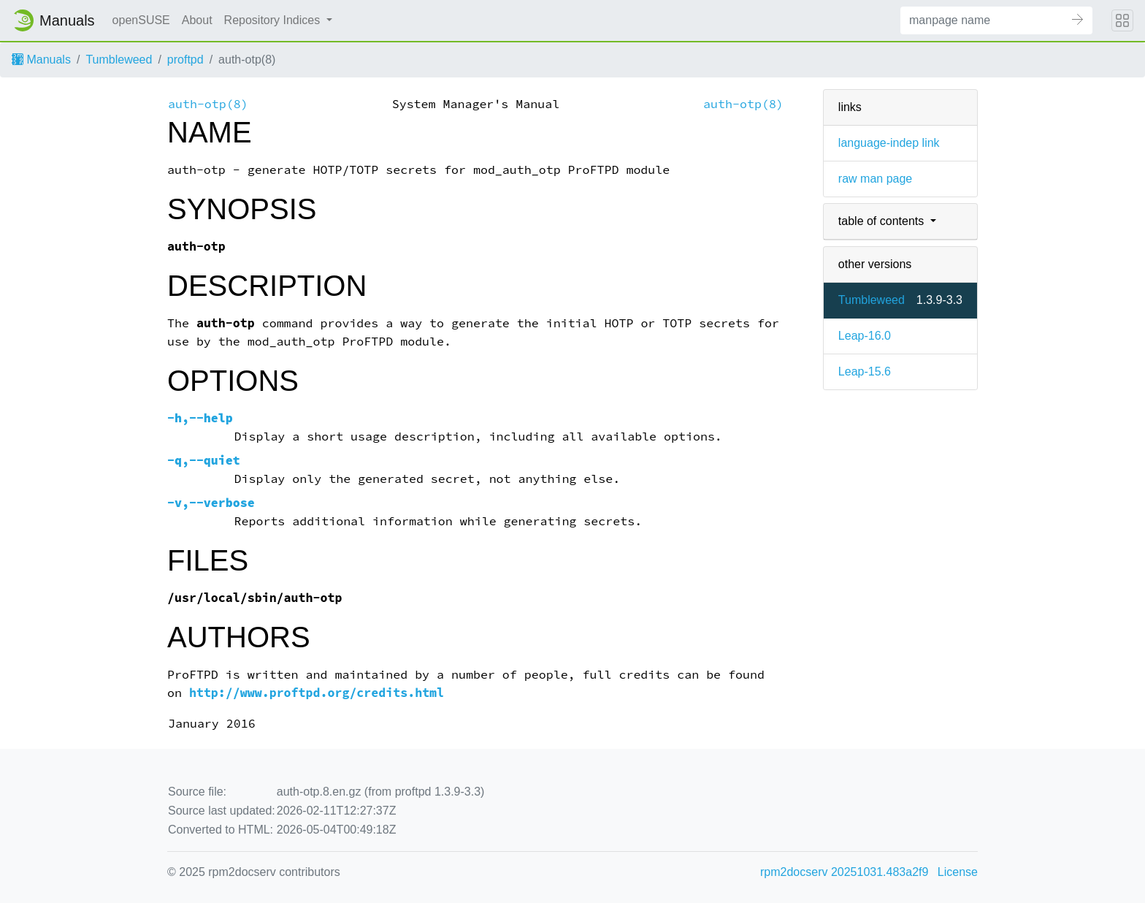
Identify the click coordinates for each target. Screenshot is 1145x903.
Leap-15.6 (864, 371)
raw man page (875, 178)
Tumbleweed (118, 59)
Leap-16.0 (864, 335)
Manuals (41, 59)
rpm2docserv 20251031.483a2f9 (844, 872)
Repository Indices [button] (273, 20)
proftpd (185, 59)
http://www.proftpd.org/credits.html (316, 693)
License (958, 872)
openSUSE (141, 20)
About (197, 20)
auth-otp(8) (208, 104)
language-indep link (889, 143)
